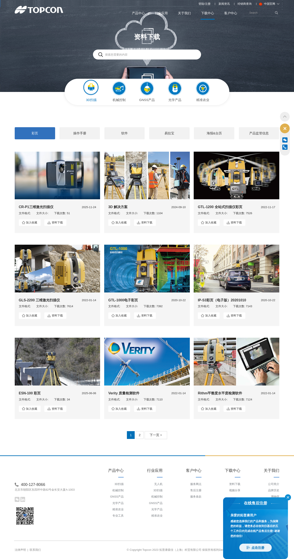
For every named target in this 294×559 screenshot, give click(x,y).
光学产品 (118, 503)
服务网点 (195, 484)
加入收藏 (31, 222)
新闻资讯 (224, 3)
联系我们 (35, 549)
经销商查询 (245, 3)
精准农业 (118, 509)
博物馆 (275, 496)
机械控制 (118, 490)
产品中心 (138, 13)
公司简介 (273, 484)
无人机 (158, 484)
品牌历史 (273, 490)
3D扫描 (119, 484)
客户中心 (230, 13)
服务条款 (195, 496)
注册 (208, 3)
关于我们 (184, 13)
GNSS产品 (117, 496)
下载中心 (208, 15)
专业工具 (118, 515)
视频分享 (234, 490)
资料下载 (57, 222)
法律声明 (20, 549)
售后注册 (195, 490)
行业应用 (161, 13)
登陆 (201, 3)
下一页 (156, 435)
